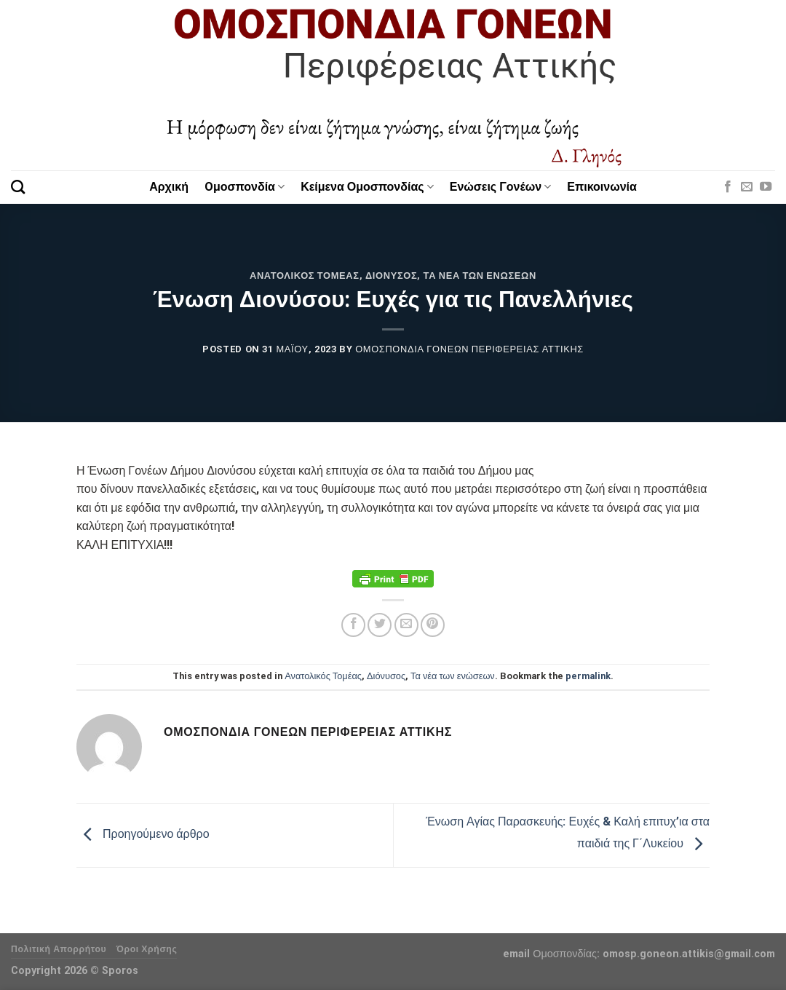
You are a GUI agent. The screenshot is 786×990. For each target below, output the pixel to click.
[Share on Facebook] (353, 625)
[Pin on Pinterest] (433, 625)
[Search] (18, 186)
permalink (588, 675)
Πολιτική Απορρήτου (58, 949)
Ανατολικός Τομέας (305, 275)
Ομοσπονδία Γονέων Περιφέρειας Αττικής (469, 349)
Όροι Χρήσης (147, 949)
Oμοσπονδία (245, 187)
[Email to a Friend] (406, 625)
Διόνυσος (391, 275)
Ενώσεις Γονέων (501, 187)
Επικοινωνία (602, 187)
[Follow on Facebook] (728, 187)
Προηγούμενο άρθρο (143, 835)
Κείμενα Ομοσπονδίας (367, 187)
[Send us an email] (747, 187)
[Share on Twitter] (380, 625)
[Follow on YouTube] (765, 187)
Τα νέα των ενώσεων (480, 275)
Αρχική (168, 187)
